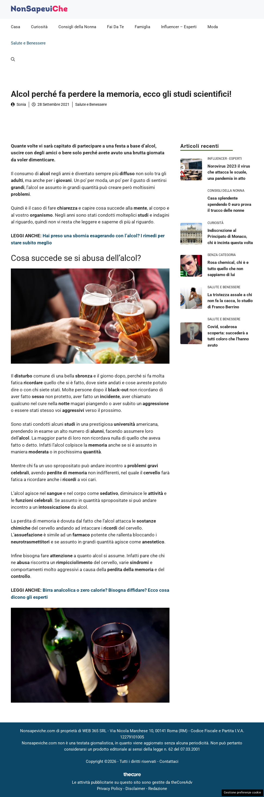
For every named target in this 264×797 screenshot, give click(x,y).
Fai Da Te (115, 26)
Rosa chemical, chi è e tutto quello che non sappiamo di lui (228, 268)
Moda (213, 26)
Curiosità (39, 26)
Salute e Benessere (28, 43)
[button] (12, 59)
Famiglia (142, 26)
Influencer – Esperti (179, 26)
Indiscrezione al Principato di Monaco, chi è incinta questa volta (230, 236)
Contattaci (168, 761)
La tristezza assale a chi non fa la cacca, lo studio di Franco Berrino (230, 300)
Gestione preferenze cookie (242, 792)
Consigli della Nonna (77, 26)
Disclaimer (135, 788)
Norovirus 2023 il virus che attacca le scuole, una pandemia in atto (229, 172)
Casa (15, 26)
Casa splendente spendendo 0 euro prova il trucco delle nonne (229, 204)
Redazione (157, 788)
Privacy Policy (109, 788)
